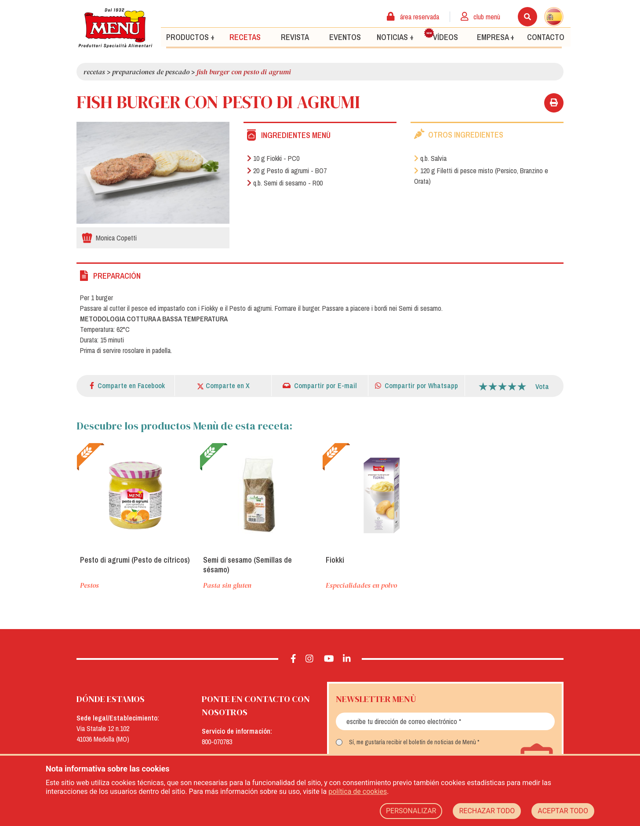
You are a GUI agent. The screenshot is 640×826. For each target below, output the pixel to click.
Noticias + (395, 36)
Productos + (190, 36)
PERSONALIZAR (411, 811)
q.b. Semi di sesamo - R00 (285, 183)
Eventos (345, 36)
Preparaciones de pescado (150, 71)
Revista (295, 36)
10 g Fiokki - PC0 (273, 158)
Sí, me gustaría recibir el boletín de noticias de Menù (412, 742)
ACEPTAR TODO (563, 811)
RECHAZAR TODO (487, 811)
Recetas (245, 36)
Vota (542, 386)
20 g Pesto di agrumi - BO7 (287, 170)
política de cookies (357, 791)
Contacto (545, 36)
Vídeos (441, 34)
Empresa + (495, 36)
